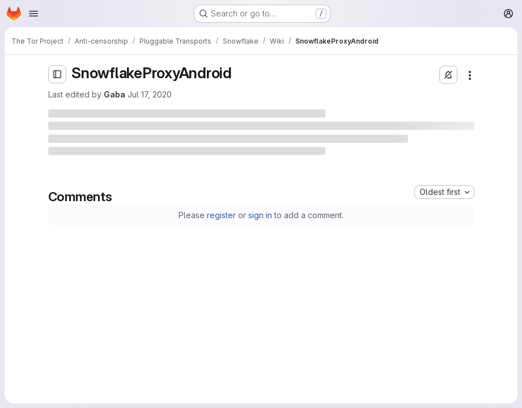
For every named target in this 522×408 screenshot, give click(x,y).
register (221, 215)
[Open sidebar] (57, 74)
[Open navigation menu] (33, 14)
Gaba (114, 94)
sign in (260, 215)
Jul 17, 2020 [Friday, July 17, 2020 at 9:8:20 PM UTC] (150, 94)
